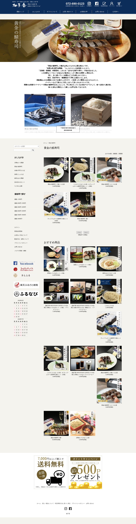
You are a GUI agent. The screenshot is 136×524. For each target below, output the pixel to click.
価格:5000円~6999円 (20, 217)
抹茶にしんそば (19, 181)
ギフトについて (52, 11)
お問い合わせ (99, 11)
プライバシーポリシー (20, 249)
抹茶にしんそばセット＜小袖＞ (83, 271)
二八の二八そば (109, 312)
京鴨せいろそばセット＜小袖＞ (56, 279)
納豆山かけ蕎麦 (19, 184)
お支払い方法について (20, 241)
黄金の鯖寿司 (52, 149)
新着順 (121, 160)
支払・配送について (48, 510)
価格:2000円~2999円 (20, 209)
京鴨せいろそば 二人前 (82, 444)
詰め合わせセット (19, 188)
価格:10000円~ (18, 225)
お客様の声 (84, 11)
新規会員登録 (18, 237)
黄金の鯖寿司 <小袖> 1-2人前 (56, 191)
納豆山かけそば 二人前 (109, 279)
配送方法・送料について (21, 245)
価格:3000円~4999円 (20, 213)
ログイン (17, 234)
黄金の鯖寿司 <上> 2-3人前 (109, 191)
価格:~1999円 (18, 205)
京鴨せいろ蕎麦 (19, 169)
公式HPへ (116, 11)
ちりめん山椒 (18, 192)
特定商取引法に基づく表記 (62, 510)
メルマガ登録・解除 (20, 257)
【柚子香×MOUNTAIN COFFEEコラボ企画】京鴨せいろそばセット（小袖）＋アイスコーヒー (56, 314)
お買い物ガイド (68, 11)
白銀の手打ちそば (19, 177)
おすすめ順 (108, 160)
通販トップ (20, 11)
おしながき (36, 11)
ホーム (45, 149)
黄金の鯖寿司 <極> (82, 225)
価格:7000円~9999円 (20, 221)
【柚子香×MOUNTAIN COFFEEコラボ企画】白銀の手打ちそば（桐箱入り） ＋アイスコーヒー (83, 314)
